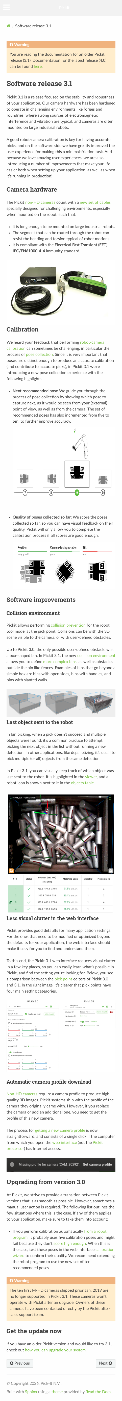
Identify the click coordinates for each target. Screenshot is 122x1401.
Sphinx (31, 1392)
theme (57, 1392)
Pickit (64, 8)
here (38, 67)
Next (105, 1363)
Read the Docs (98, 1392)
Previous (20, 1363)
